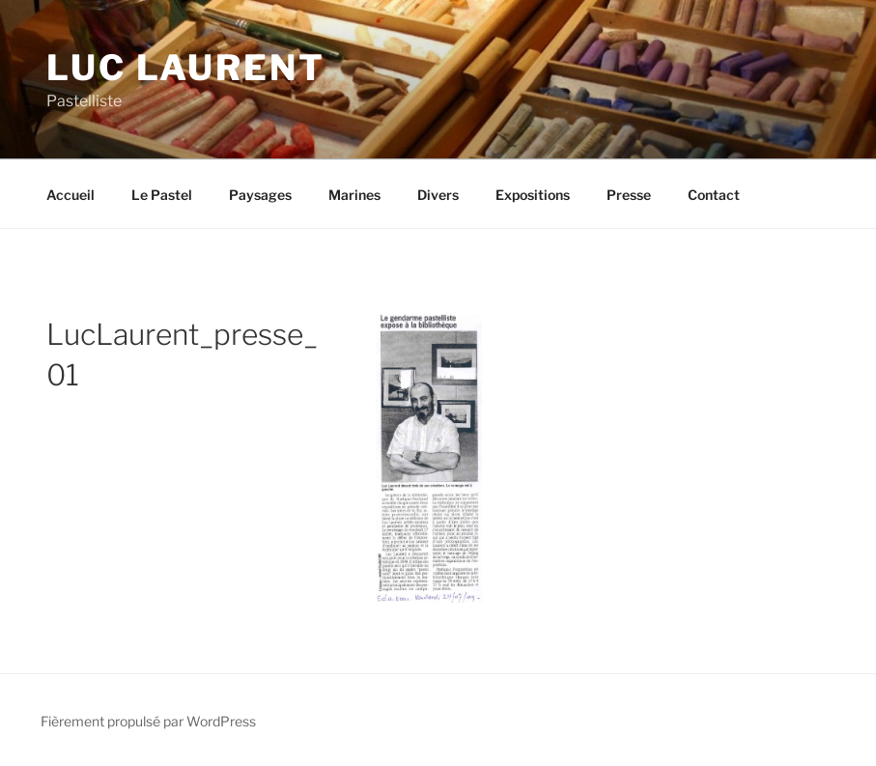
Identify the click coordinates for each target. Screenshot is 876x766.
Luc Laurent (185, 67)
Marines (354, 194)
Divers (438, 194)
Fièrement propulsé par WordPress (148, 721)
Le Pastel (161, 194)
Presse (629, 194)
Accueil (70, 194)
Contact (714, 194)
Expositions (532, 194)
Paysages (260, 194)
